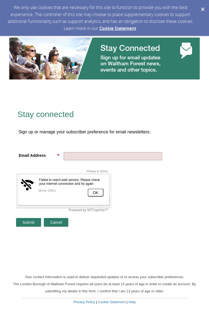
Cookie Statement (117, 28)
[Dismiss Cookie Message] (202, 5)
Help (132, 302)
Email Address (39, 155)
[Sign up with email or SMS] (28, 222)
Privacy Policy (84, 302)
